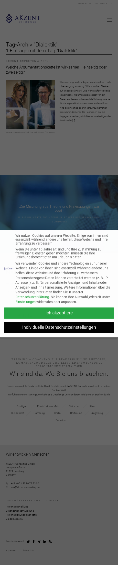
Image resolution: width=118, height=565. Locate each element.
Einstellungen (25, 305)
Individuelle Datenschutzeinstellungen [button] (59, 330)
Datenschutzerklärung (32, 300)
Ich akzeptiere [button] (59, 316)
